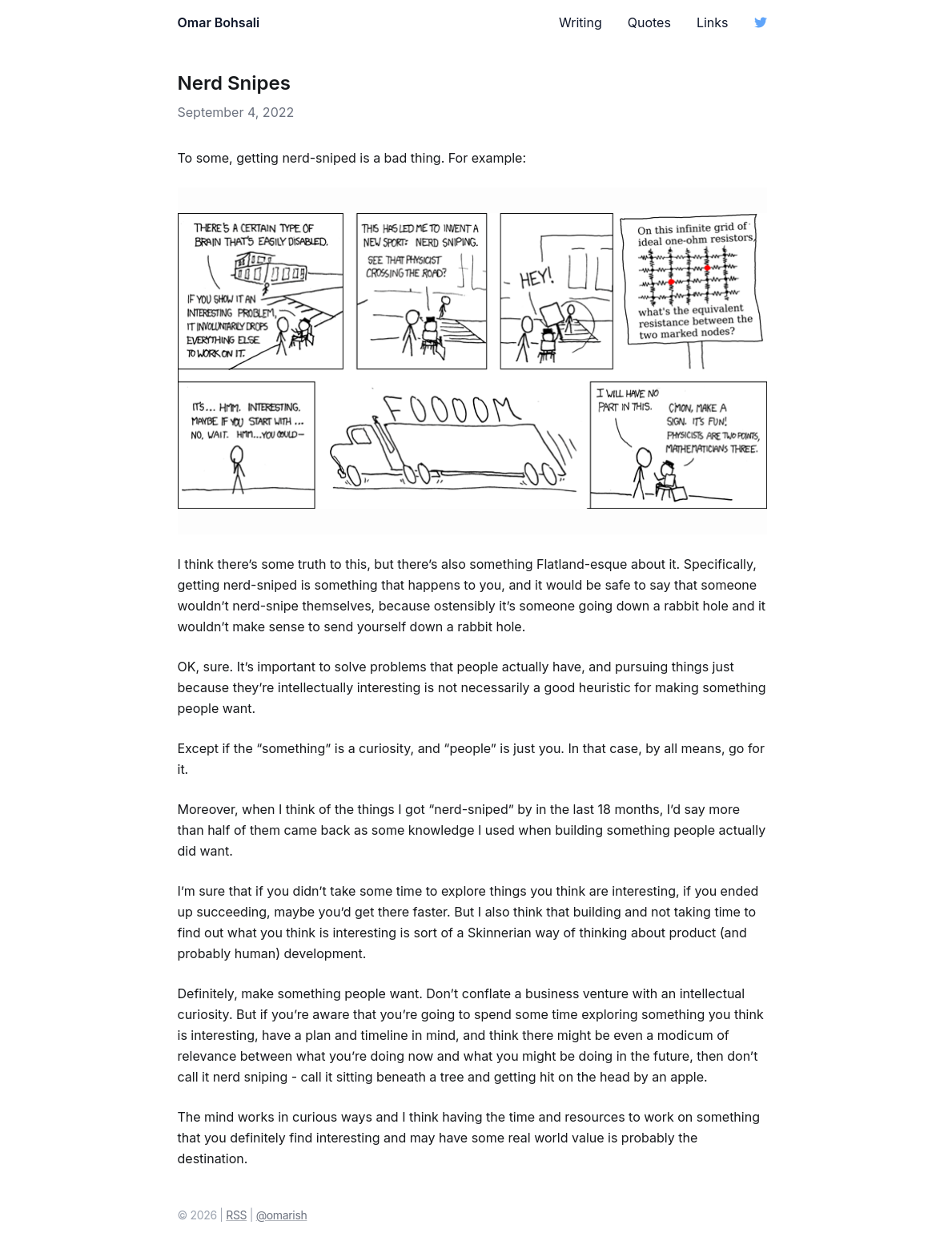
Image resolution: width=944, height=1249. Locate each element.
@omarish (281, 1215)
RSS (236, 1215)
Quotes (649, 22)
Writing (580, 22)
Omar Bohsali (219, 22)
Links (713, 22)
